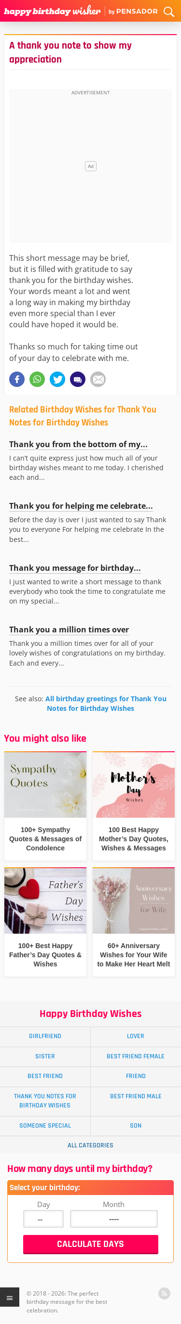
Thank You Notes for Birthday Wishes (45, 1101)
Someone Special (45, 1125)
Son (135, 1125)
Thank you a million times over (69, 629)
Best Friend (45, 1076)
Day (43, 1204)
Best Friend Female (136, 1056)
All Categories (90, 1145)
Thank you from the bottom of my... (78, 444)
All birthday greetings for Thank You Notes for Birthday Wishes (106, 703)
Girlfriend (45, 1036)
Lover (135, 1036)
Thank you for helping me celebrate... (81, 506)
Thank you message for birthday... (75, 568)
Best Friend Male (136, 1096)
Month (114, 1204)
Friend (136, 1076)
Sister (45, 1056)
